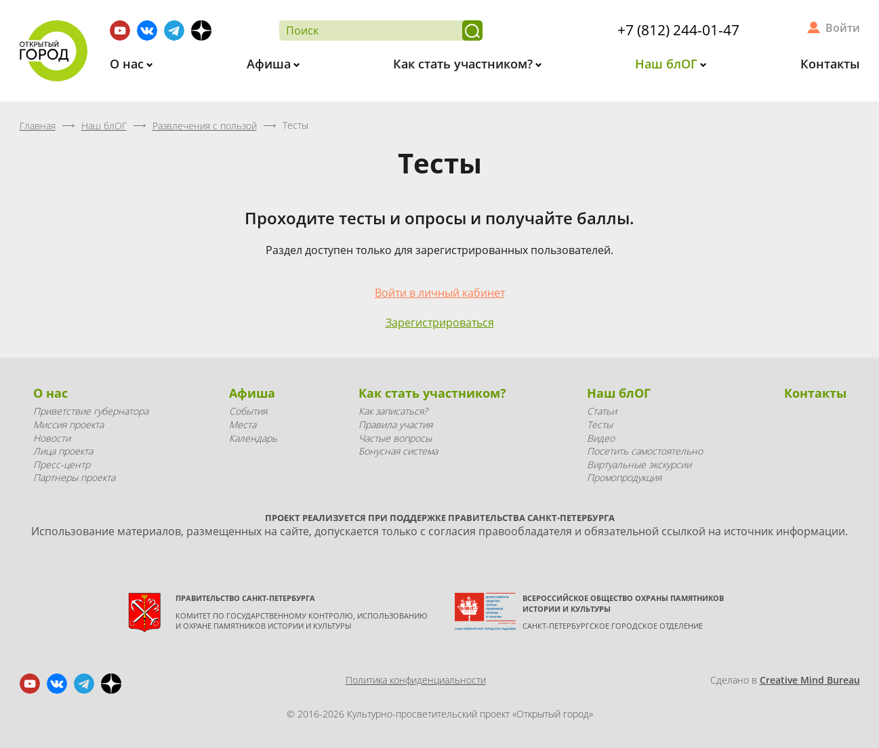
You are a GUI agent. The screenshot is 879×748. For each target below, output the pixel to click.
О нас (128, 64)
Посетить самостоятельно (645, 450)
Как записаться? (393, 410)
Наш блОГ (668, 64)
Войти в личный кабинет (440, 292)
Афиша (270, 64)
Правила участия (395, 424)
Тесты (600, 424)
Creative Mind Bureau (810, 679)
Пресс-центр (61, 464)
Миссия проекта (68, 424)
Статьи (602, 410)
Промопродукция (624, 477)
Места (242, 424)
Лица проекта (63, 450)
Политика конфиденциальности (416, 679)
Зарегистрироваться (440, 322)
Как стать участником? (464, 64)
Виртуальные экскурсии (639, 464)
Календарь (253, 438)
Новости (51, 438)
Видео (601, 438)
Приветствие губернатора (90, 410)
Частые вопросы (395, 438)
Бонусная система (398, 450)
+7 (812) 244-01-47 (678, 29)
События (248, 410)
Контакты (830, 64)
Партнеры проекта (74, 477)
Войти (842, 27)
